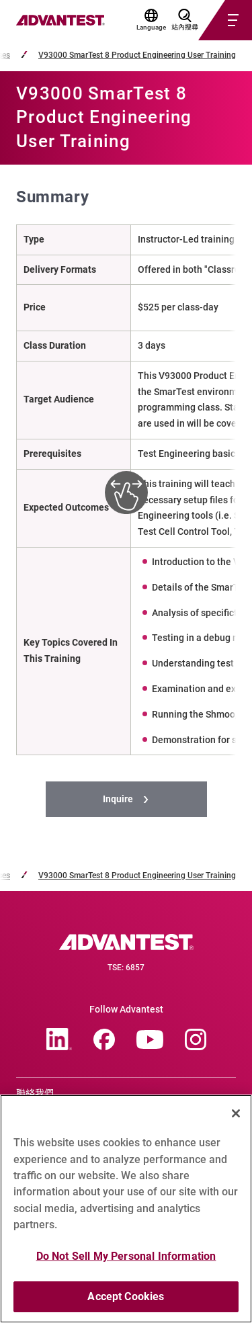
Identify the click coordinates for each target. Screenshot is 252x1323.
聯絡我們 (35, 1093)
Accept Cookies (125, 1301)
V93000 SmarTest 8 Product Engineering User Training (137, 55)
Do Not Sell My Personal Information (126, 1260)
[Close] (236, 1117)
